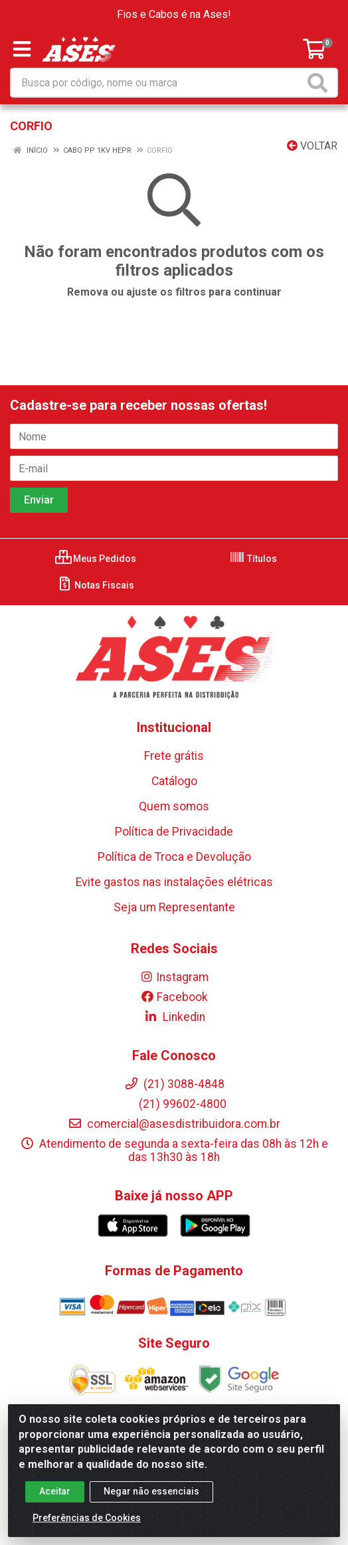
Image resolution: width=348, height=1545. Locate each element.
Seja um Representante (174, 907)
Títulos (253, 558)
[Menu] (22, 49)
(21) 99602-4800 (174, 1104)
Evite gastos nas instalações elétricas (174, 882)
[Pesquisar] (320, 82)
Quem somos (174, 806)
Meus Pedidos (95, 558)
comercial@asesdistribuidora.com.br (174, 1124)
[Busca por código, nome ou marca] (157, 82)
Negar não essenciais (151, 1492)
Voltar (312, 145)
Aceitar (54, 1492)
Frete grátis (174, 756)
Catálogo (174, 781)
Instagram (174, 977)
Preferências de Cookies (87, 1519)
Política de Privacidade (174, 831)
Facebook (174, 997)
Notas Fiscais (95, 585)
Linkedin (174, 1017)
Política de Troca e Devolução (174, 856)
